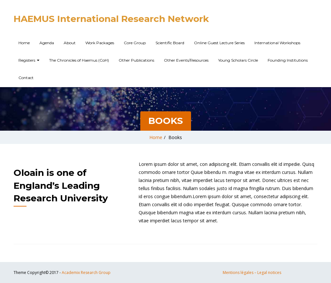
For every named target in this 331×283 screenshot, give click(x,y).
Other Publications (136, 60)
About (70, 42)
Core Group (135, 42)
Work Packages (99, 42)
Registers (28, 60)
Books (175, 137)
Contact (26, 77)
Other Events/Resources (186, 60)
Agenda (46, 42)
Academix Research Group (86, 272)
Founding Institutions (288, 60)
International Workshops (277, 42)
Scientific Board (169, 42)
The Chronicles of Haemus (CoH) (79, 60)
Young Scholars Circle (238, 60)
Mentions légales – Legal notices (252, 272)
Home (24, 42)
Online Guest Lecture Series (219, 42)
